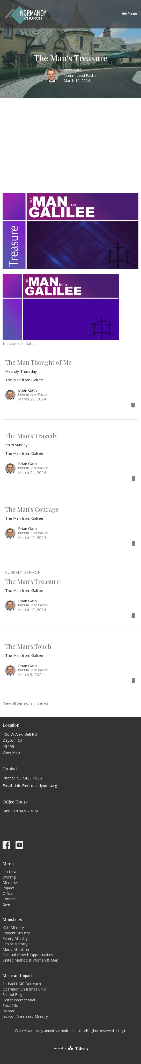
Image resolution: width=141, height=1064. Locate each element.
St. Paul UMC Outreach (22, 983)
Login (122, 1030)
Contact (9, 898)
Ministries (11, 882)
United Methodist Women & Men (30, 960)
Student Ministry (16, 933)
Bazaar (8, 1010)
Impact (8, 888)
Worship (9, 877)
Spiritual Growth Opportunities (28, 954)
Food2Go (10, 1005)
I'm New (10, 871)
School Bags (13, 994)
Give (6, 904)
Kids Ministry (13, 927)
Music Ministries (16, 949)
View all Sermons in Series (26, 703)
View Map (11, 752)
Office (8, 893)
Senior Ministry (15, 943)
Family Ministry (15, 938)
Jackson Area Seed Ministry (25, 1016)
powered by (70, 1048)
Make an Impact (18, 975)
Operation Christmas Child (24, 989)
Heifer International (19, 1000)
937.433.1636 (29, 777)
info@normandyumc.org (36, 785)
